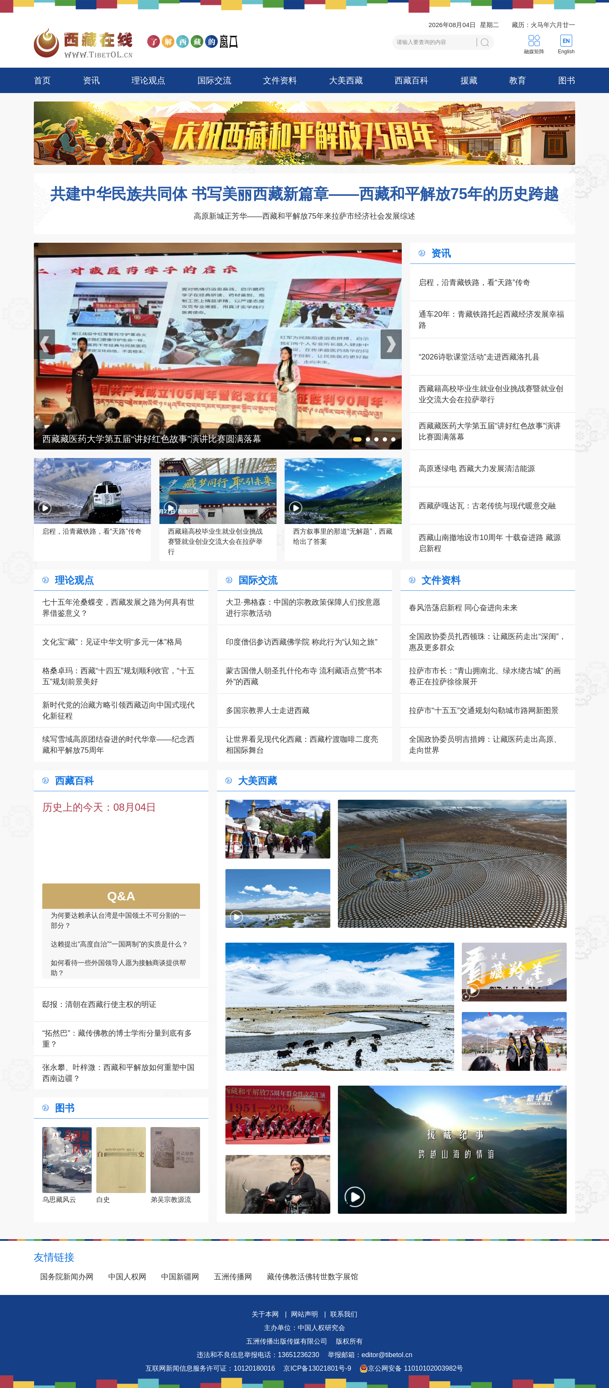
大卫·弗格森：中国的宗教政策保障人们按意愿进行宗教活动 (303, 607)
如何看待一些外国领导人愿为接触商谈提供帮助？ (118, 974)
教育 (517, 80)
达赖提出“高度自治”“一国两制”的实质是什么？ (119, 951)
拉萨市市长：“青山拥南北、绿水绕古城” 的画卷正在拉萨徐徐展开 (485, 676)
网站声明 (304, 1314)
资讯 (91, 80)
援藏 (469, 80)
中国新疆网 (180, 1277)
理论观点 (148, 80)
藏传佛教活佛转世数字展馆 (312, 1277)
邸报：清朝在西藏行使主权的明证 (99, 1004)
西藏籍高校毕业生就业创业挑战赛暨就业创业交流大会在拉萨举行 (491, 394)
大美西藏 (346, 80)
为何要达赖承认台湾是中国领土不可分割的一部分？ (118, 927)
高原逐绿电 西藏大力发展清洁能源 (477, 468)
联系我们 (343, 1314)
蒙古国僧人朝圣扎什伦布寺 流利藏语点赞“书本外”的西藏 (304, 676)
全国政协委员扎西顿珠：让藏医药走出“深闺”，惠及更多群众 (487, 642)
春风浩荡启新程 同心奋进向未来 (463, 607)
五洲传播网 (233, 1277)
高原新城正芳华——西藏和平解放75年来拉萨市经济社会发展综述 (304, 216)
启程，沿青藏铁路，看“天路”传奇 (474, 282)
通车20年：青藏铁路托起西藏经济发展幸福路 (491, 319)
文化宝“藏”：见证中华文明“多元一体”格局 (112, 642)
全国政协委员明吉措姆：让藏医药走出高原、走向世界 (485, 744)
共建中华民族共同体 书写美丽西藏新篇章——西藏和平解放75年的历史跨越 (304, 194)
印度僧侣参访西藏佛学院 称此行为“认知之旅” (302, 642)
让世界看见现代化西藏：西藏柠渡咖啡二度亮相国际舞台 (302, 744)
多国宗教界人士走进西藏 (268, 710)
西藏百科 (411, 80)
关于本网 (265, 1314)
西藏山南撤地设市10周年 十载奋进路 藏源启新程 (490, 543)
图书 (566, 80)
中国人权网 (127, 1277)
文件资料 (280, 80)
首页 (42, 80)
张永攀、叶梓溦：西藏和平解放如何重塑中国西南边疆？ (118, 1073)
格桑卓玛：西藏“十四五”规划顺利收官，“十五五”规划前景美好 (118, 676)
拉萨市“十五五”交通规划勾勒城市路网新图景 (484, 710)
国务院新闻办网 (66, 1277)
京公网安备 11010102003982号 (411, 1368)
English (566, 52)
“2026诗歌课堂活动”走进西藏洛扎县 (479, 357)
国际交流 (214, 80)
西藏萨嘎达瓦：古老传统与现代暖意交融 (487, 506)
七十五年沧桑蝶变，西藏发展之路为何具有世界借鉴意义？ (118, 607)
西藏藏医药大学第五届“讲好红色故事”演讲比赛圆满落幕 (490, 431)
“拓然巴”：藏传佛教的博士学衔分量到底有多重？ (117, 1038)
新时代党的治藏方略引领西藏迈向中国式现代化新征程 (118, 710)
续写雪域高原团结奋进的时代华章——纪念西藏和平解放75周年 (118, 744)
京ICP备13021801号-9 (317, 1368)
